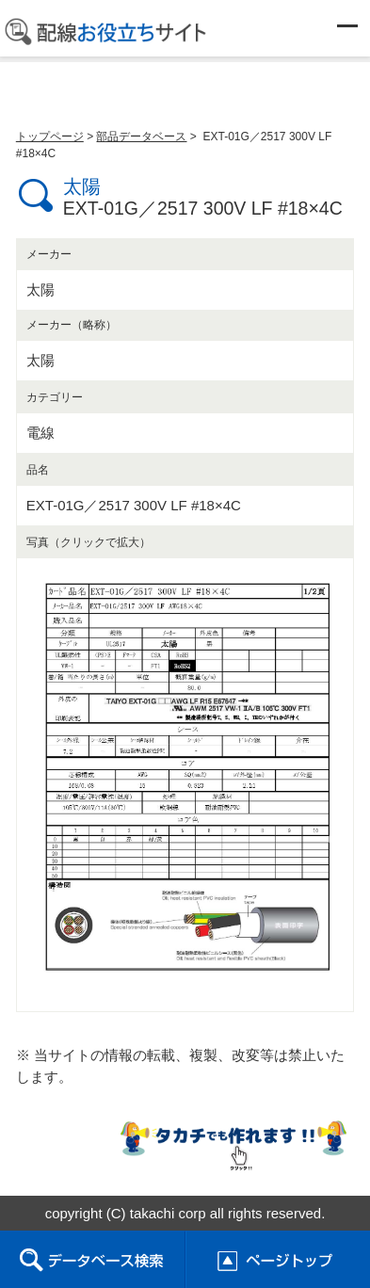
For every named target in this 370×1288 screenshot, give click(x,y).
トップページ (50, 136)
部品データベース (141, 136)
